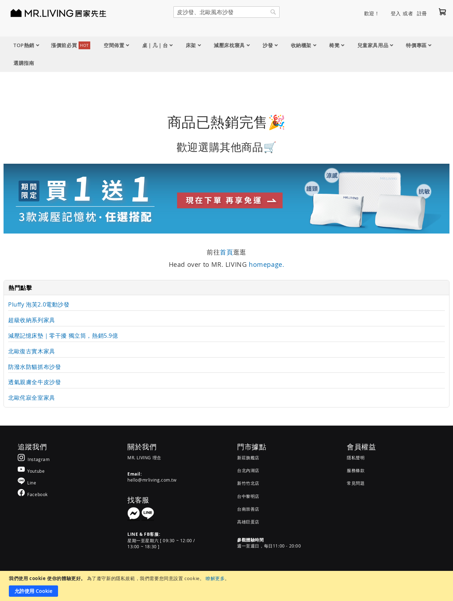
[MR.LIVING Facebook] (33, 494)
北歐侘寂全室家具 (31, 397)
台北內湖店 (248, 470)
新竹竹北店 (248, 483)
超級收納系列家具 (31, 320)
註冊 (422, 13)
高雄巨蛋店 (248, 521)
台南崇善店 (248, 509)
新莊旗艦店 (248, 457)
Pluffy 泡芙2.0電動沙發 (39, 304)
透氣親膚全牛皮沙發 (34, 382)
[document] (227, 586)
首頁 (226, 252)
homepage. (266, 264)
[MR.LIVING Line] (27, 482)
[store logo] (49, 13)
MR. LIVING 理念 (144, 457)
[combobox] (226, 12)
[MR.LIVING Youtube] (31, 470)
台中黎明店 (248, 496)
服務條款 (356, 470)
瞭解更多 (215, 578)
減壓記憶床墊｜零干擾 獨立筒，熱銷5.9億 (63, 335)
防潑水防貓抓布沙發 (34, 367)
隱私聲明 (356, 457)
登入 (396, 13)
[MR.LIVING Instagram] (34, 459)
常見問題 (356, 483)
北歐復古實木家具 (31, 351)
